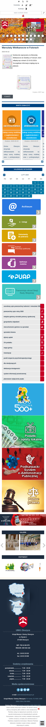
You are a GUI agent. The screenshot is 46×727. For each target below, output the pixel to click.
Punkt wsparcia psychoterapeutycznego (18, 358)
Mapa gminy (8, 348)
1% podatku (8, 342)
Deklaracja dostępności (12, 368)
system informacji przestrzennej (15, 374)
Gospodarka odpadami (11, 322)
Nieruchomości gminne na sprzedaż (16, 327)
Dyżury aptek (8, 337)
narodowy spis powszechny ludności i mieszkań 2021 (22, 306)
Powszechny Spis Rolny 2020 (13, 311)
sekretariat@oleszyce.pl (25, 695)
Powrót (7, 96)
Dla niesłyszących (10, 363)
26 (17, 196)
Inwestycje (31, 126)
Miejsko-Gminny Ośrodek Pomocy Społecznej (19, 316)
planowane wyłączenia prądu (14, 379)
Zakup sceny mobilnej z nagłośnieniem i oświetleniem (12, 135)
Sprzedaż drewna (10, 332)
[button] (38, 709)
